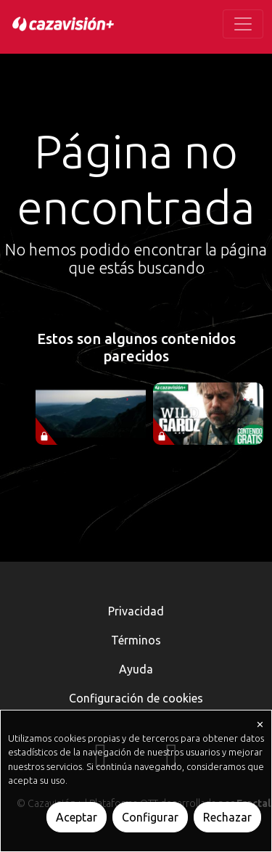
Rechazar (227, 817)
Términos (136, 640)
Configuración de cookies (136, 698)
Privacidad (136, 611)
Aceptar (76, 817)
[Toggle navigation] (243, 23)
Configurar (150, 817)
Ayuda (136, 669)
